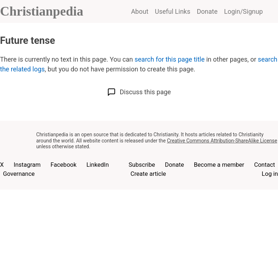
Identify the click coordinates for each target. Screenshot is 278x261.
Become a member (219, 164)
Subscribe (142, 164)
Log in (270, 173)
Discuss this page (139, 92)
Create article (148, 173)
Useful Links (172, 11)
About (139, 11)
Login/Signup (243, 11)
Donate (207, 11)
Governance (19, 173)
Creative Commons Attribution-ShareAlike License (222, 141)
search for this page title (170, 59)
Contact (264, 164)
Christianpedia (41, 11)
